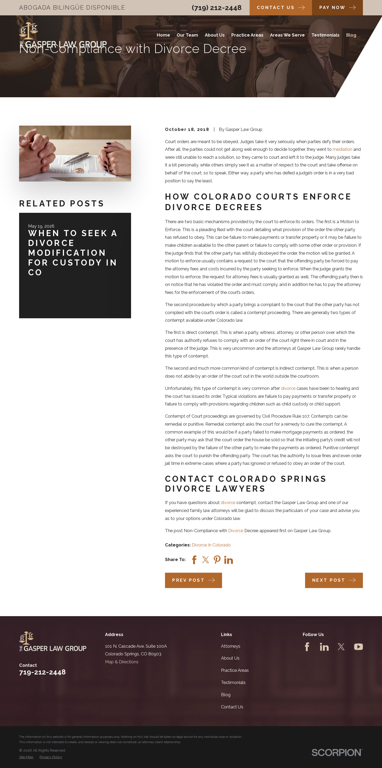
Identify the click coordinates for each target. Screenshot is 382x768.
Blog (226, 694)
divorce (288, 388)
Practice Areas (235, 670)
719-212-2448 (42, 672)
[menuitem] (26, 757)
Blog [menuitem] (351, 35)
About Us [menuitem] (215, 35)
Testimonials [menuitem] (325, 35)
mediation (342, 149)
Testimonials (233, 682)
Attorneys (230, 646)
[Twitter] (341, 646)
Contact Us (232, 706)
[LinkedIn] (324, 646)
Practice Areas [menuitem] (247, 35)
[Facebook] (307, 646)
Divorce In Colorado (211, 545)
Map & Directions (121, 661)
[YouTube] (358, 646)
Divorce (235, 530)
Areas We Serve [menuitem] (287, 35)
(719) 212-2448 (217, 7)
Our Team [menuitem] (187, 35)
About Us (230, 658)
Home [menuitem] (163, 35)
